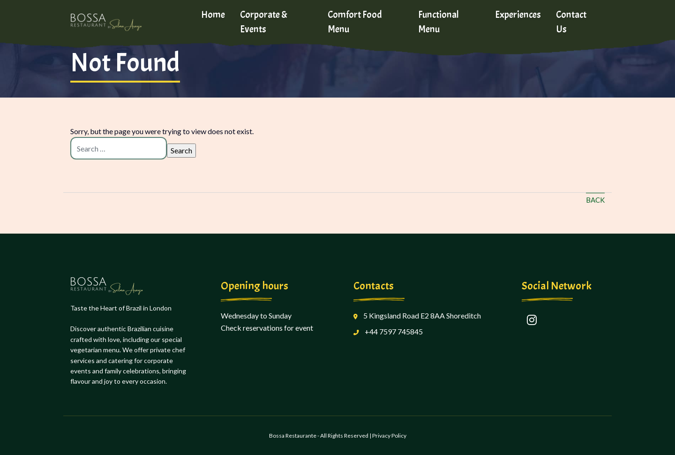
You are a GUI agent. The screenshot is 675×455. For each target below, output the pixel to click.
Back (595, 200)
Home (213, 14)
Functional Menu (438, 21)
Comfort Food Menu (355, 21)
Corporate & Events (263, 21)
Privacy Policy (389, 435)
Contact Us (571, 21)
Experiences (518, 14)
